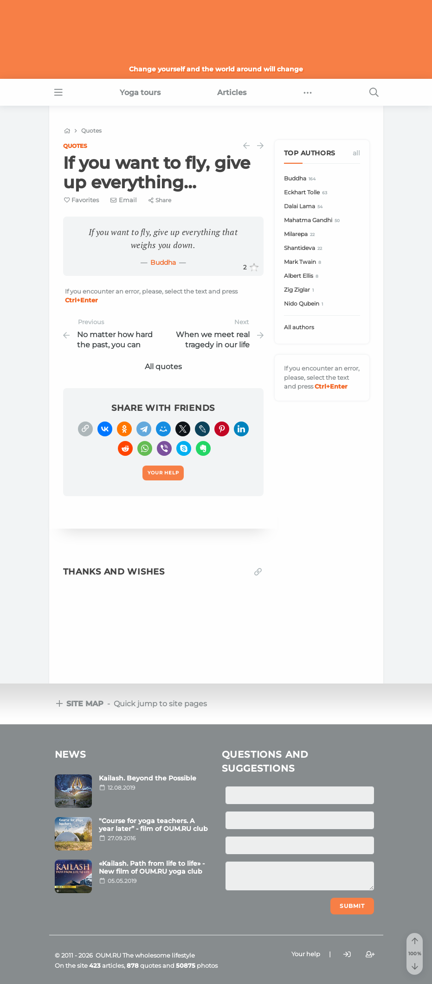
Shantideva (304, 248)
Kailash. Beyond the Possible (147, 778)
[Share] (159, 200)
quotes (144, 965)
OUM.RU (108, 955)
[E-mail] (123, 200)
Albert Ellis (303, 276)
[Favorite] (81, 200)
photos (197, 965)
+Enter (81, 300)
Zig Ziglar (300, 290)
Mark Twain (304, 262)
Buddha (163, 262)
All (356, 153)
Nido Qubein (305, 304)
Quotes (75, 145)
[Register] (370, 954)
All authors (299, 327)
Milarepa (301, 234)
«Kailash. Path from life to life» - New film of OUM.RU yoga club (152, 867)
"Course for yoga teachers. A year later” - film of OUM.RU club (153, 825)
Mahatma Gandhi (313, 220)
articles (106, 965)
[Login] (347, 954)
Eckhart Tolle (307, 193)
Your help (305, 954)
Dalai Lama (305, 207)
